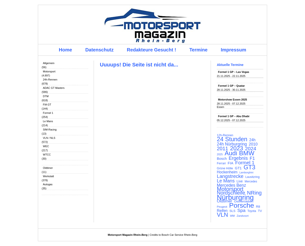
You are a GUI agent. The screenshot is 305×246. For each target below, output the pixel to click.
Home (65, 49)
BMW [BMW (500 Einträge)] (246, 153)
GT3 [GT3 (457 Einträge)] (249, 167)
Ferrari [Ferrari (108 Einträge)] (221, 163)
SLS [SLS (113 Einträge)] (232, 211)
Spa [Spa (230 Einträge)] (241, 210)
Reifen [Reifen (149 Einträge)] (222, 211)
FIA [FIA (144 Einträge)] (230, 163)
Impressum (233, 49)
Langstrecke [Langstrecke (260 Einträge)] (230, 176)
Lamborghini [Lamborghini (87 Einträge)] (246, 172)
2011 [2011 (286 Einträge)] (222, 149)
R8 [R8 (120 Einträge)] (258, 206)
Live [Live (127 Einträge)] (240, 181)
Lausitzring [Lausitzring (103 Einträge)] (252, 177)
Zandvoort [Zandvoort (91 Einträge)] (243, 215)
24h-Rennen (50, 79)
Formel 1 (48, 112)
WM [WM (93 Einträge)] (232, 215)
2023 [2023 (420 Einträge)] (236, 148)
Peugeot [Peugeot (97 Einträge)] (222, 206)
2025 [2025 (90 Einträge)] (220, 154)
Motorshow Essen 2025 (232, 99)
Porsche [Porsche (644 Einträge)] (241, 205)
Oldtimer (48, 167)
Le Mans (48, 121)
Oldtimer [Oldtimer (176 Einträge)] (224, 201)
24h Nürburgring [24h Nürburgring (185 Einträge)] (232, 144)
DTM (46, 96)
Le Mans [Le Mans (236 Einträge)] (226, 181)
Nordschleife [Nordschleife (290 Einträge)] (231, 193)
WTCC (47, 154)
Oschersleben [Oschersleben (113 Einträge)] (243, 201)
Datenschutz (99, 49)
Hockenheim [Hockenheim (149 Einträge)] (227, 172)
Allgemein (48, 63)
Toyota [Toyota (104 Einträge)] (251, 211)
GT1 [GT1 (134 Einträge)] (238, 168)
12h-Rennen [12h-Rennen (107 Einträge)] (225, 135)
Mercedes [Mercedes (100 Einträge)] (251, 181)
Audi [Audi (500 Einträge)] (231, 153)
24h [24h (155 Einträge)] (252, 140)
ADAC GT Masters (54, 87)
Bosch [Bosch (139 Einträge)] (222, 159)
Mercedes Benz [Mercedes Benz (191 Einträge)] (231, 185)
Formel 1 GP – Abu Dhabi (233, 116)
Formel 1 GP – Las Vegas (233, 71)
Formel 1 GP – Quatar (231, 85)
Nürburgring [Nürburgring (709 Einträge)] (235, 197)
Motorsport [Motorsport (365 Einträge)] (230, 189)
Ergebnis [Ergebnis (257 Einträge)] (238, 158)
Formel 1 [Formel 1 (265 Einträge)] (244, 163)
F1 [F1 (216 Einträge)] (252, 158)
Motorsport (49, 71)
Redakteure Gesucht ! (151, 49)
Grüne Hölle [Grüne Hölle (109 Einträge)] (225, 168)
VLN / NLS (49, 137)
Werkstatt (48, 176)
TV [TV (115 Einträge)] (260, 211)
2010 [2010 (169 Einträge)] (253, 144)
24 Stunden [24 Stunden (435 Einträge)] (232, 139)
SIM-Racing (49, 129)
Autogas (47, 184)
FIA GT (47, 104)
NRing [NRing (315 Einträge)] (254, 193)
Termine (198, 49)
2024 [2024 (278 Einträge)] (250, 149)
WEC (46, 146)
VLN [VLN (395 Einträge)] (222, 215)
